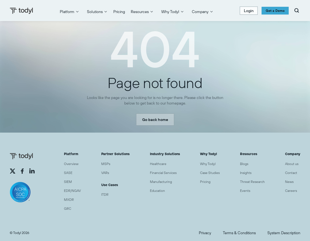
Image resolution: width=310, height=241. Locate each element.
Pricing (119, 12)
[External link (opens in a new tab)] (13, 171)
